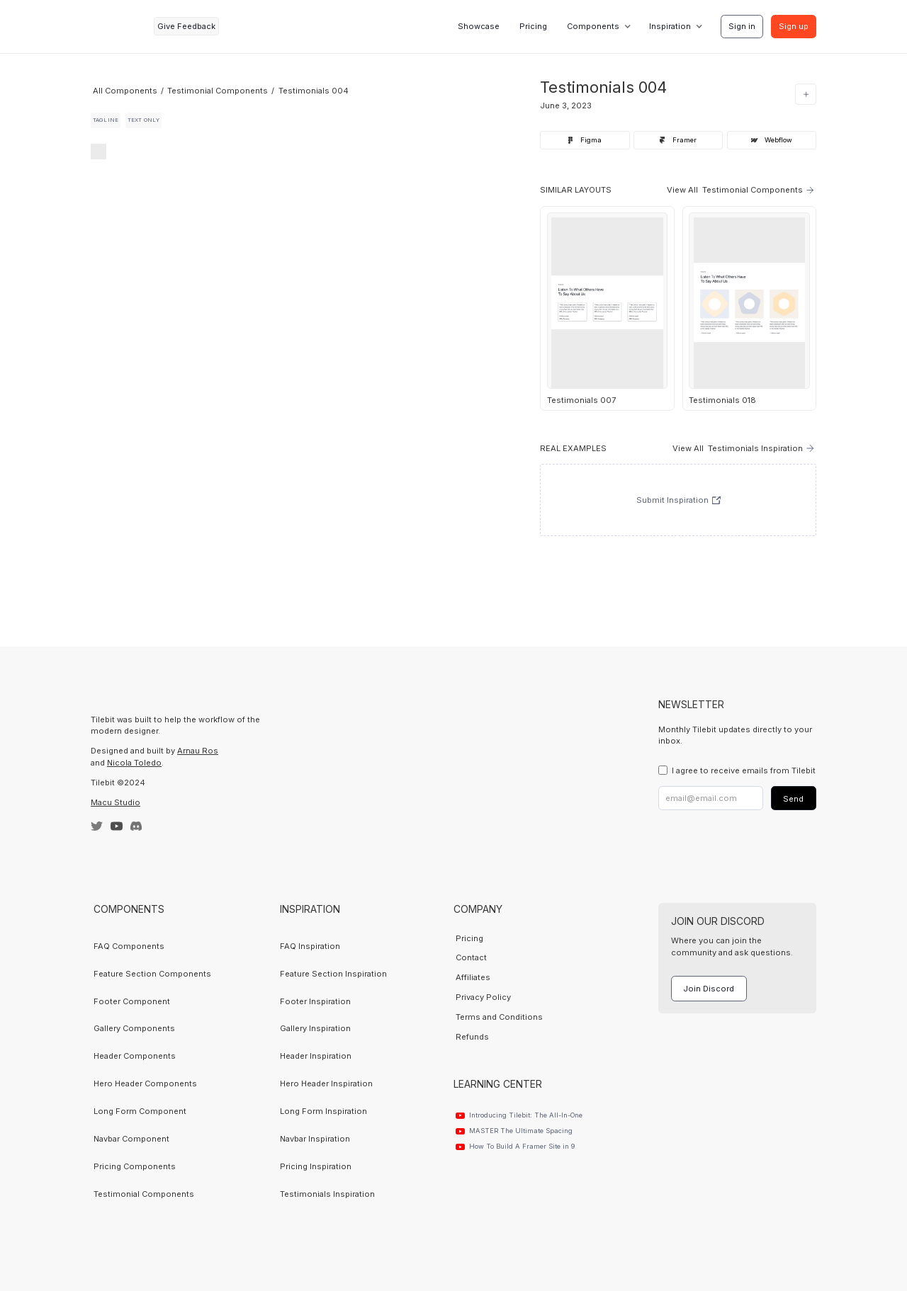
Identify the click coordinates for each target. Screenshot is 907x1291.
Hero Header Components (145, 1083)
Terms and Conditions (499, 1017)
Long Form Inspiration (323, 1111)
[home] (118, 27)
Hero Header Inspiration (326, 1083)
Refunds (472, 1037)
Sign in (741, 26)
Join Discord (708, 989)
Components (593, 26)
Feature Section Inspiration (333, 974)
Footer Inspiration (315, 1001)
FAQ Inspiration (310, 946)
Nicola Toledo (134, 763)
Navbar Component (131, 1139)
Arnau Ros (197, 751)
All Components (125, 91)
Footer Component (132, 1001)
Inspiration (670, 26)
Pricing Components (135, 1166)
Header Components (135, 1056)
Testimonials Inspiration (327, 1194)
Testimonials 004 (313, 91)
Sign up (794, 26)
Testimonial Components (217, 91)
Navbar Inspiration (315, 1139)
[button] (597, 26)
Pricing (533, 26)
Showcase (479, 26)
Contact (471, 957)
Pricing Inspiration (315, 1166)
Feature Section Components (152, 974)
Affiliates (473, 977)
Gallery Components (134, 1028)
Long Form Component (140, 1111)
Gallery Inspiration (315, 1028)
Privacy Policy (483, 997)
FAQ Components (129, 946)
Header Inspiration (315, 1056)
